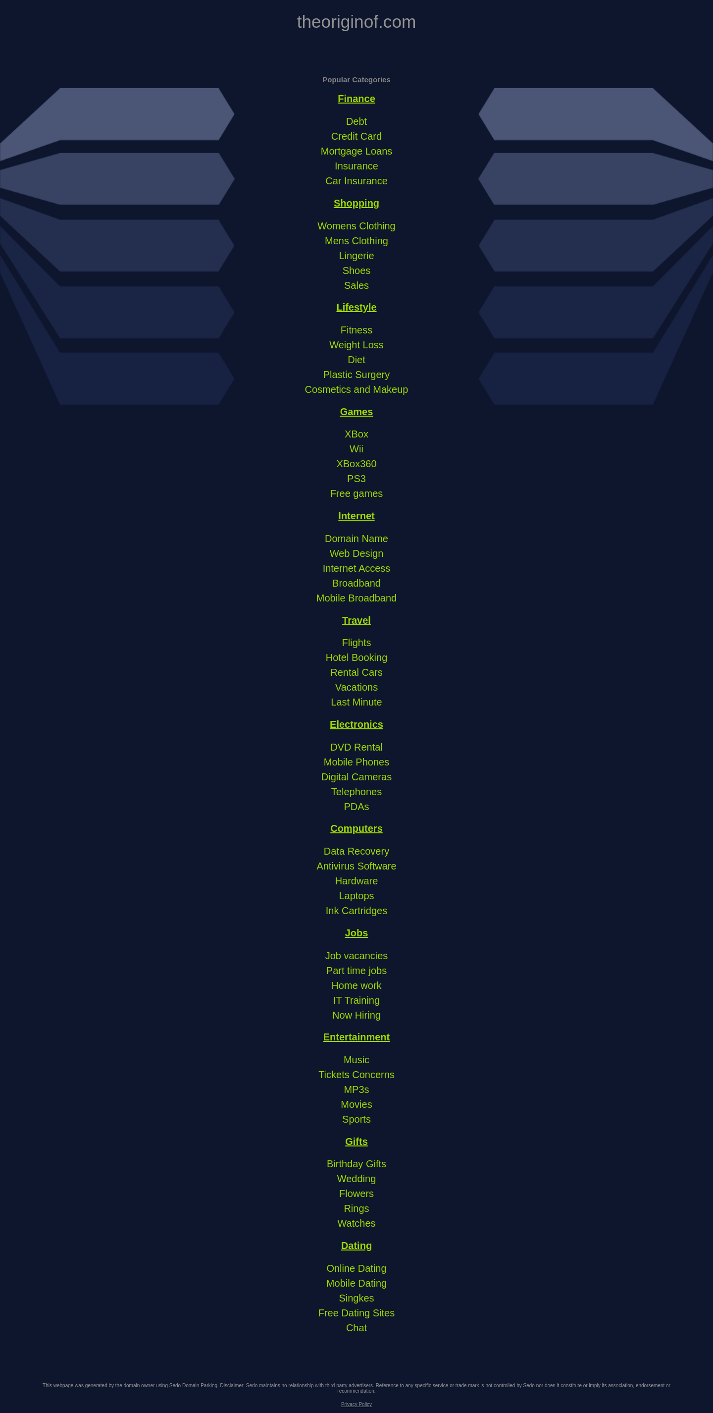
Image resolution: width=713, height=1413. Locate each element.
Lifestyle (356, 307)
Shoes (357, 270)
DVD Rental (356, 747)
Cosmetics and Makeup (356, 389)
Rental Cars (356, 672)
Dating (356, 1245)
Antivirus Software (356, 866)
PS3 (356, 478)
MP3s (356, 1089)
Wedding (356, 1178)
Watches (356, 1223)
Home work (356, 985)
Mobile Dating (356, 1283)
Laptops (356, 895)
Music (356, 1059)
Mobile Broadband (356, 598)
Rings (356, 1208)
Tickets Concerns (356, 1074)
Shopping (356, 203)
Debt (356, 121)
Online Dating (356, 1268)
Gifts (356, 1141)
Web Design (357, 553)
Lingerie (356, 255)
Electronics (356, 724)
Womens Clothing (356, 225)
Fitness (356, 330)
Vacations (356, 687)
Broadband (356, 583)
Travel (356, 620)
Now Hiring (356, 1015)
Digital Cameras (356, 776)
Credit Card (356, 136)
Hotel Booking (357, 657)
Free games (356, 493)
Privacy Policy (356, 1404)
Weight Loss (356, 344)
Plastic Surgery (356, 374)
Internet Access (357, 568)
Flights (356, 642)
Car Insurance (356, 180)
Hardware (356, 880)
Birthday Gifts (356, 1163)
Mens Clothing (356, 240)
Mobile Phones (356, 762)
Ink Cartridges (357, 910)
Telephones (356, 791)
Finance (356, 98)
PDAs (356, 806)
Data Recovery (356, 851)
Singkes (356, 1298)
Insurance (356, 166)
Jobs (356, 932)
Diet (356, 359)
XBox (356, 434)
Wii (356, 448)
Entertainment (356, 1037)
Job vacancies (356, 955)
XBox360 (356, 463)
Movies (356, 1104)
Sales (356, 285)
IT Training (356, 1000)
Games (356, 411)
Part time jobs (356, 970)
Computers (356, 828)
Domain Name (356, 538)
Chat (356, 1327)
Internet (356, 515)
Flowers (356, 1193)
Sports (356, 1119)
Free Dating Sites (356, 1312)
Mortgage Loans (357, 151)
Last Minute (356, 702)
